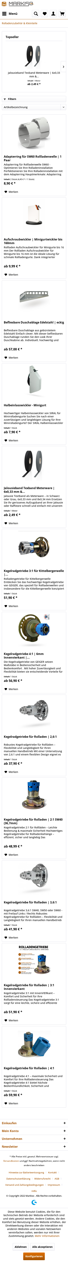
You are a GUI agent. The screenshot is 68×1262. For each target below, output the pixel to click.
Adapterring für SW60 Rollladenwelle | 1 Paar (32, 158)
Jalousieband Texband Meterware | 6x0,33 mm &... (34, 74)
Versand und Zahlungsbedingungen (24, 1184)
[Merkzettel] (44, 13)
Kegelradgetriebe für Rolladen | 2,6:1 (30, 737)
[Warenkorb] (62, 13)
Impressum (54, 1184)
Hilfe (34, 1191)
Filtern (10, 99)
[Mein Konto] (53, 13)
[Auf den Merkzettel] (11, 192)
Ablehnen (21, 1247)
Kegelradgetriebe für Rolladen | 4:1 (29, 1068)
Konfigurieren (34, 1256)
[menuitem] (9, 13)
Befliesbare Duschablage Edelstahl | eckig (34, 322)
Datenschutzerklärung (18, 1178)
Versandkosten (11, 1160)
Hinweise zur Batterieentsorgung (26, 1172)
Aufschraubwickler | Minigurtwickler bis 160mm (33, 241)
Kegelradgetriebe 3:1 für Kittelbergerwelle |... (34, 572)
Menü (9, 13)
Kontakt (52, 1172)
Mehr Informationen (47, 1236)
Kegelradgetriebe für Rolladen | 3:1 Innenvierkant (29, 987)
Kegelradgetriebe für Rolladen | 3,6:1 (30, 902)
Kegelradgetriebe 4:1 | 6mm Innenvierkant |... (24, 655)
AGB (57, 1178)
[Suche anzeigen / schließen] (35, 13)
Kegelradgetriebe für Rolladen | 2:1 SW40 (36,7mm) (33, 821)
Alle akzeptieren (42, 1247)
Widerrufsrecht (42, 1178)
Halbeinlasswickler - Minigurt (25, 405)
